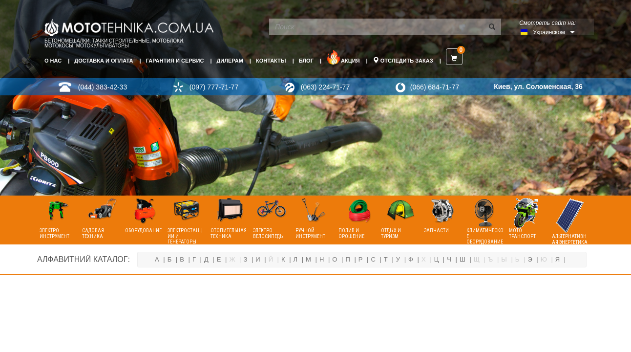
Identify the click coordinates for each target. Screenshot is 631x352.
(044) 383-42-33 (102, 87)
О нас (53, 61)
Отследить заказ (403, 60)
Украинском (549, 32)
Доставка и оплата (103, 61)
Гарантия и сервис (175, 61)
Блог (306, 61)
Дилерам (230, 61)
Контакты (271, 61)
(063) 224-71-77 (325, 87)
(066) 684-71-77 (434, 87)
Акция (343, 57)
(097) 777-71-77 (213, 87)
